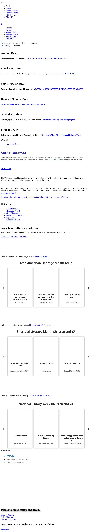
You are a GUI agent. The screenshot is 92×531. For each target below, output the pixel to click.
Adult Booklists (41, 256)
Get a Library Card (13, 213)
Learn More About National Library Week (63, 135)
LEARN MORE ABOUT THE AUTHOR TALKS (45, 58)
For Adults (5, 237)
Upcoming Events (13, 144)
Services (9, 6)
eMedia (11, 456)
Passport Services (13, 220)
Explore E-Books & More (66, 74)
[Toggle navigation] (2, 2)
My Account (11, 217)
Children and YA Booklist (40, 325)
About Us (9, 17)
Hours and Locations (14, 215)
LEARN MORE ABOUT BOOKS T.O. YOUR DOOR (23, 104)
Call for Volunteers (8, 519)
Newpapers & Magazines (17, 459)
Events (8, 8)
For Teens (14, 237)
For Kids (23, 237)
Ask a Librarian (12, 209)
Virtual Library (12, 11)
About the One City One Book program (59, 120)
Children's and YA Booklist (38, 395)
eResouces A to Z (13, 211)
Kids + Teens (11, 15)
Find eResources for (15, 463)
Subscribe (5, 529)
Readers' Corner (12, 13)
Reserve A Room (7, 515)
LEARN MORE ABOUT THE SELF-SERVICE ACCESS (59, 89)
